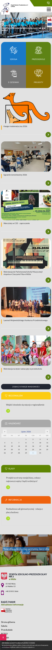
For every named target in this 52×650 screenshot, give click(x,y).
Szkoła (4, 626)
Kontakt (5, 637)
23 (33, 449)
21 (19, 449)
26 (5, 453)
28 (19, 453)
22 (26, 449)
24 (40, 449)
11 (47, 443)
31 (40, 453)
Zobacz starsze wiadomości (26, 387)
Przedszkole (7, 629)
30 (33, 453)
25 (47, 449)
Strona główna (8, 622)
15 (26, 446)
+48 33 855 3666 (48, 2)
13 (12, 446)
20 (12, 449)
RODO (4, 633)
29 (26, 453)
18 (47, 446)
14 (19, 446)
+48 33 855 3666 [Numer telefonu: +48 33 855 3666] (12, 591)
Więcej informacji (8, 411)
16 (33, 446)
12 (5, 446)
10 (40, 443)
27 (12, 453)
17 (40, 446)
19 (5, 449)
